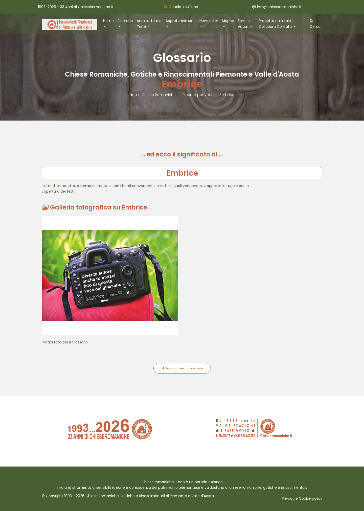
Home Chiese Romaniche (153, 94)
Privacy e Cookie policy (302, 498)
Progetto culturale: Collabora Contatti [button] (276, 23)
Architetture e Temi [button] (149, 23)
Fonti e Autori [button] (244, 23)
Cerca (315, 24)
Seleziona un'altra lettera (182, 368)
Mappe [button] (228, 20)
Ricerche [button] (125, 20)
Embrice (227, 94)
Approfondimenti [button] (181, 20)
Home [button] (108, 20)
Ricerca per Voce (198, 94)
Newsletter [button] (208, 20)
